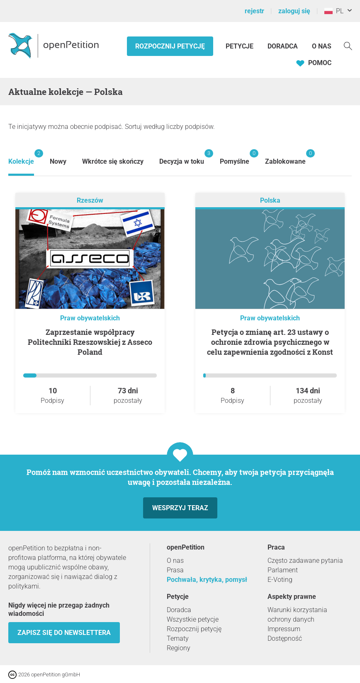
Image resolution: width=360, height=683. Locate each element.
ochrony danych (291, 619)
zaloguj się (294, 11)
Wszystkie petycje (193, 619)
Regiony (178, 648)
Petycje (240, 46)
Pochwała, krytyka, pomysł (207, 580)
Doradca (283, 46)
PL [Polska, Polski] (333, 11)
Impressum (284, 629)
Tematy (178, 638)
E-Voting (280, 580)
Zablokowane (285, 157)
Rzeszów (90, 200)
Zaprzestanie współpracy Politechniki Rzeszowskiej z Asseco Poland (90, 342)
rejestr (254, 11)
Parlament (283, 570)
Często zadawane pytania (305, 560)
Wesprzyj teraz (180, 508)
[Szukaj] (348, 45)
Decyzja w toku (181, 157)
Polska (270, 200)
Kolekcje (21, 157)
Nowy (58, 161)
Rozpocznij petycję (170, 46)
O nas (321, 46)
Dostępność (285, 638)
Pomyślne (234, 157)
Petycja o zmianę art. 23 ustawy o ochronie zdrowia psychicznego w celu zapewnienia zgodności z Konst (270, 342)
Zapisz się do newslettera (64, 633)
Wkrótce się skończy (113, 161)
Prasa (175, 570)
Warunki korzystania (297, 610)
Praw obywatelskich (90, 318)
